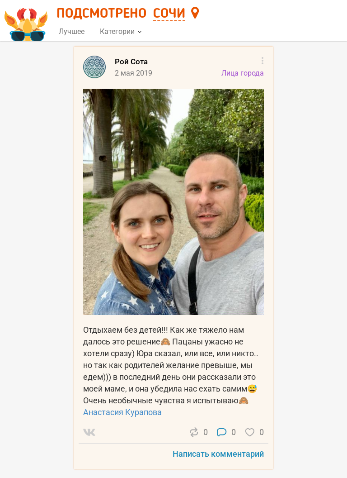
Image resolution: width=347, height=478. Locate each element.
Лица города (242, 73)
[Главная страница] (27, 21)
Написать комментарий (218, 454)
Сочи (169, 14)
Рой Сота (131, 61)
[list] (173, 261)
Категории (120, 31)
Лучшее (71, 31)
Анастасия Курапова (122, 412)
